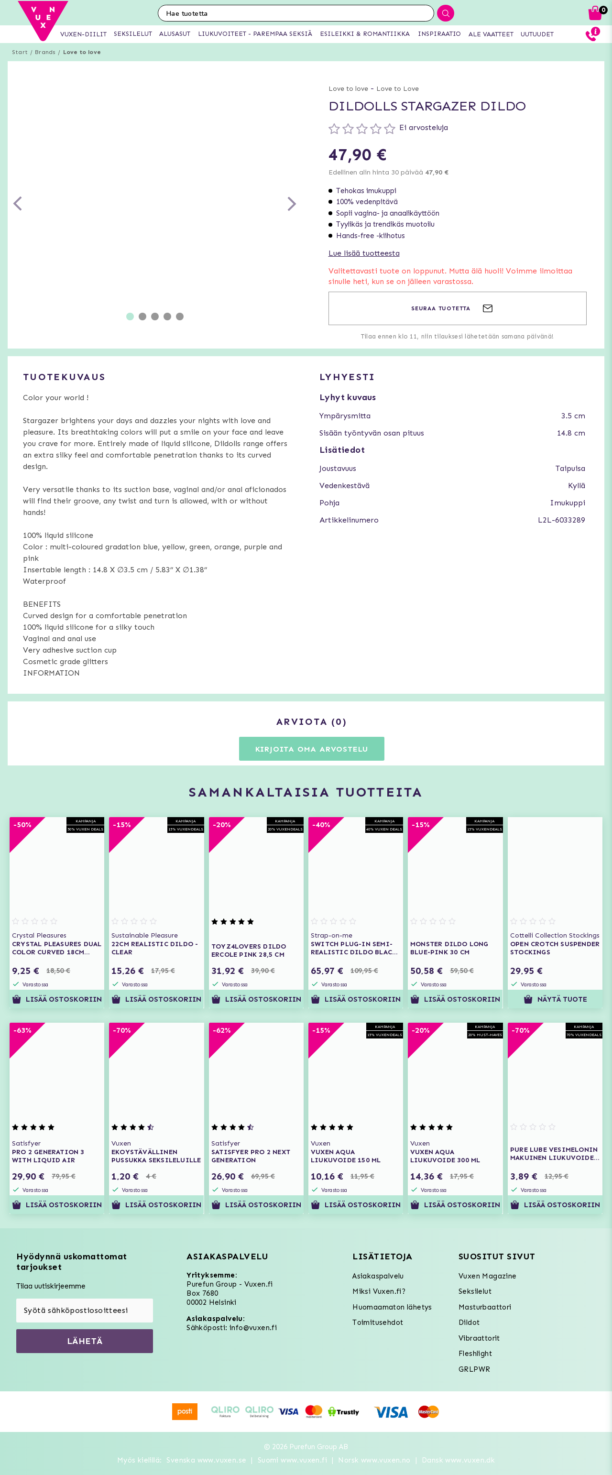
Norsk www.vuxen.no (374, 1460)
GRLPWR (474, 1369)
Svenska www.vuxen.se (206, 1460)
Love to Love (397, 89)
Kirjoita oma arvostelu (312, 749)
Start (20, 52)
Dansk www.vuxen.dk (458, 1460)
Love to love (82, 52)
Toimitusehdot (377, 1322)
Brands (45, 52)
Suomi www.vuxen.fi (292, 1460)
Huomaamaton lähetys (392, 1307)
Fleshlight (475, 1353)
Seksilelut (475, 1291)
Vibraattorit (479, 1338)
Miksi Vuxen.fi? (378, 1291)
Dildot (469, 1322)
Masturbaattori (485, 1307)
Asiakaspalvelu (378, 1276)
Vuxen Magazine (488, 1276)
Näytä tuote (555, 999)
